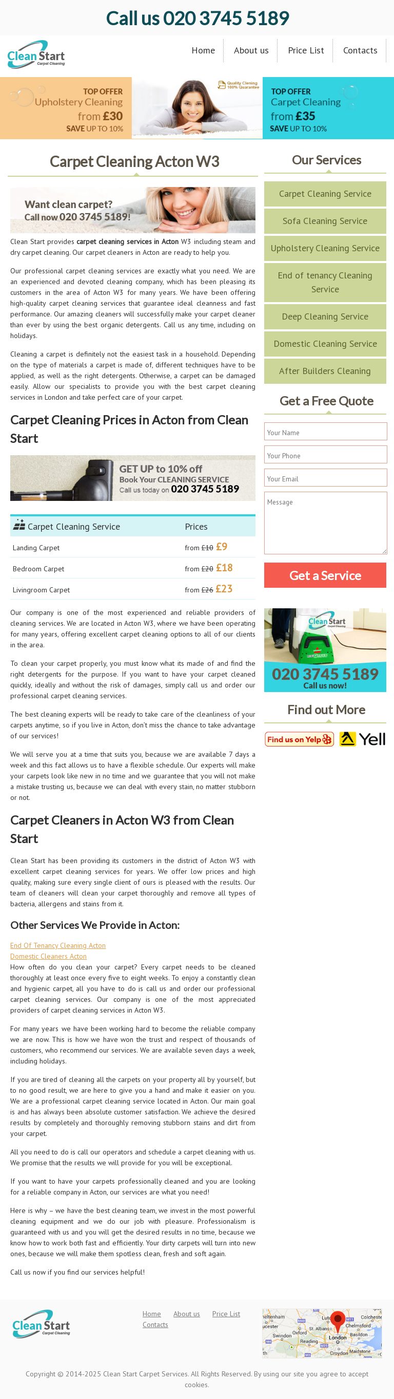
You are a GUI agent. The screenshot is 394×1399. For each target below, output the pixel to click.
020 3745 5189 (197, 18)
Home (203, 50)
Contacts (360, 50)
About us (251, 50)
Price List (306, 50)
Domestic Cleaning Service (325, 343)
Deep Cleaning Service (325, 316)
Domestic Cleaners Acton (48, 956)
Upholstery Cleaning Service (325, 248)
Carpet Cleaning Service (325, 193)
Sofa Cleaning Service (325, 221)
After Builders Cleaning (325, 371)
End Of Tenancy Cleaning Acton (58, 945)
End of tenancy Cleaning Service (325, 282)
